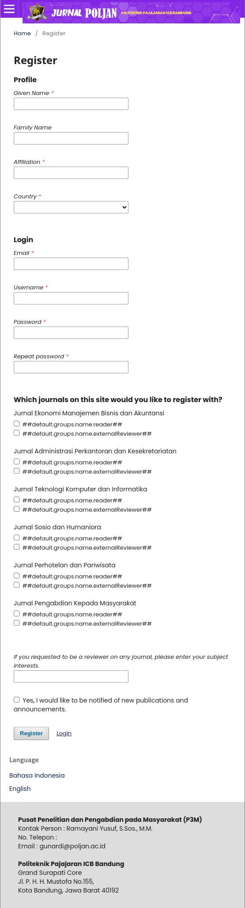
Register (31, 733)
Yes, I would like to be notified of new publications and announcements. (101, 705)
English (20, 788)
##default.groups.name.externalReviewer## (83, 433)
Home (22, 33)
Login (64, 733)
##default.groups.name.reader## (68, 424)
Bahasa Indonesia (37, 775)
